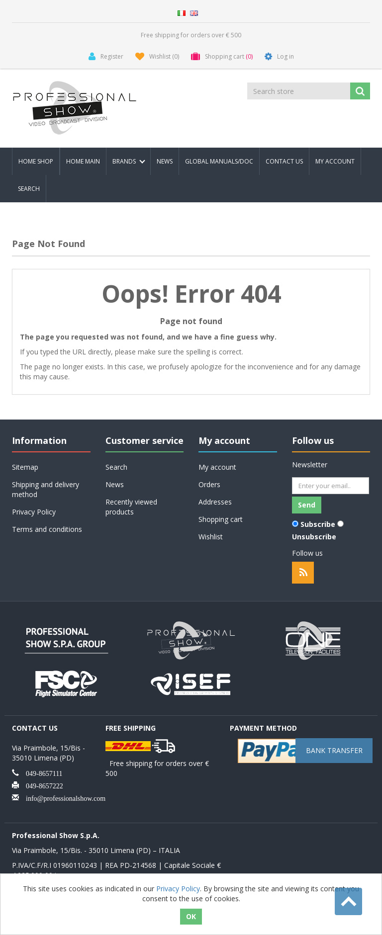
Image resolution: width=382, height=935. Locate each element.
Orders (209, 484)
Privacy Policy (34, 511)
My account (335, 161)
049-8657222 (41, 785)
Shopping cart (220, 519)
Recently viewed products (131, 506)
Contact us (284, 161)
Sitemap (25, 467)
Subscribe (317, 524)
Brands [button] (128, 161)
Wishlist (210, 536)
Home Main (83, 161)
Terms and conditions (47, 529)
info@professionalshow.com (62, 797)
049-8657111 (41, 772)
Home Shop (35, 161)
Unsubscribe (314, 536)
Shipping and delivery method (45, 489)
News (165, 161)
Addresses (215, 502)
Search (29, 188)
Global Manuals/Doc (219, 161)
